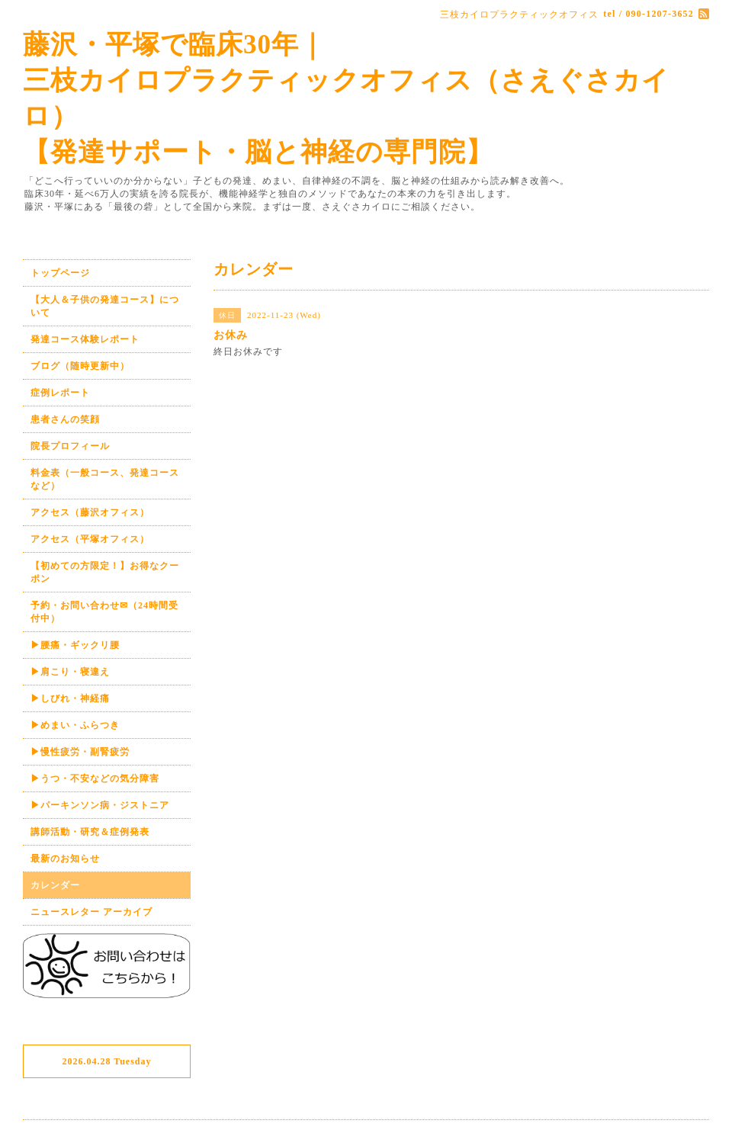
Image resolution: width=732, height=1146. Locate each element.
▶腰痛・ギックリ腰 (75, 645)
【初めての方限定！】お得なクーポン (104, 572)
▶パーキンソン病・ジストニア (99, 805)
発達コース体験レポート (85, 339)
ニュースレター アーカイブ (91, 912)
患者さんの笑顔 (65, 419)
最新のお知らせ (65, 858)
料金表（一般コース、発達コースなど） (104, 479)
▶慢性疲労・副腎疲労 (80, 751)
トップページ (60, 273)
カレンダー (55, 885)
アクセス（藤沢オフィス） (89, 512)
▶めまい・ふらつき (75, 725)
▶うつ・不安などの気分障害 (94, 778)
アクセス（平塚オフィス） (89, 539)
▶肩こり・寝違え (70, 671)
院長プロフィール (70, 446)
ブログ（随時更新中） (80, 366)
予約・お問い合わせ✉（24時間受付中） (104, 612)
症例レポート (60, 392)
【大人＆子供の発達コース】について (104, 306)
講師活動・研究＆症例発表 (89, 832)
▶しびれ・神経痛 (70, 698)
